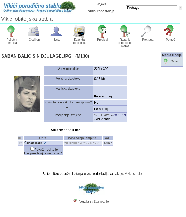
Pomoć (170, 38)
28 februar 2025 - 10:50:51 (83, 143)
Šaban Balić (33, 143)
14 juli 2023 (102, 115)
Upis (43, 138)
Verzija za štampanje (94, 201)
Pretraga (147, 38)
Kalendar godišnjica (80, 39)
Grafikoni (34, 38)
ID (20, 138)
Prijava (101, 4)
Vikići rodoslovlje (101, 11)
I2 (20, 143)
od (108, 138)
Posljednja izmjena (83, 138)
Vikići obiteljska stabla (27, 19)
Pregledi (102, 38)
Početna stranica (11, 39)
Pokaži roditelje (46, 149)
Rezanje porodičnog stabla (125, 41)
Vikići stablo (133, 174)
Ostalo (170, 61)
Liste (57, 38)
